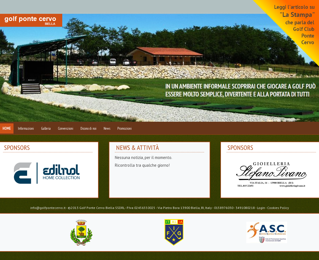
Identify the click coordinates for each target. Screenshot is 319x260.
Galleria (46, 128)
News (107, 128)
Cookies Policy (278, 208)
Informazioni (26, 128)
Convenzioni (65, 128)
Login (261, 208)
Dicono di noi (88, 128)
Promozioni (124, 128)
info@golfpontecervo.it (48, 208)
